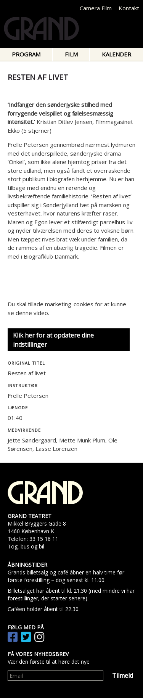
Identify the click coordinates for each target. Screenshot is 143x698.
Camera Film (96, 8)
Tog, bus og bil (26, 546)
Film (71, 54)
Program (26, 54)
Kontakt (129, 8)
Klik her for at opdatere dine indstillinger (53, 340)
